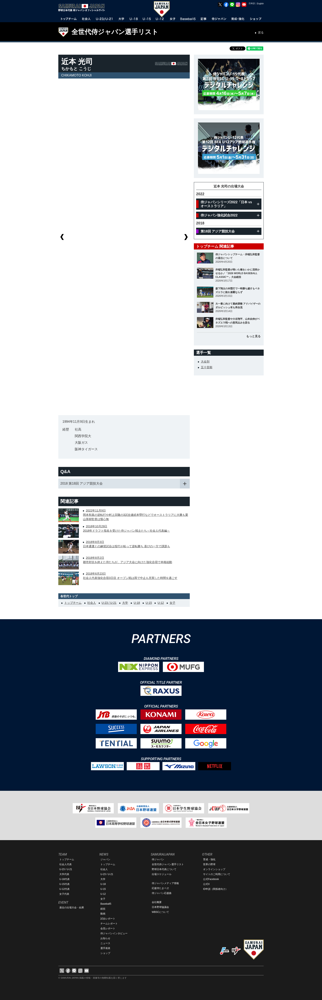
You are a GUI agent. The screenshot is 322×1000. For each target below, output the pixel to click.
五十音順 (206, 367)
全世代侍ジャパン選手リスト (114, 32)
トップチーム (73, 602)
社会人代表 (65, 864)
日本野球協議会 (160, 907)
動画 (102, 913)
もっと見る (253, 336)
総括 (102, 908)
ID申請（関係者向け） (215, 889)
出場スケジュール (161, 874)
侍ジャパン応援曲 (161, 893)
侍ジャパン (158, 859)
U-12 (161, 602)
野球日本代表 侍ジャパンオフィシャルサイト (83, 8)
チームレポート (109, 923)
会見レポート (107, 928)
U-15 (149, 602)
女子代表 (64, 894)
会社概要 (157, 902)
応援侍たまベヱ (160, 888)
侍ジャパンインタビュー (114, 933)
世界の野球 (209, 864)
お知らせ (105, 938)
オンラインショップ (214, 869)
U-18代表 (64, 879)
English (260, 3)
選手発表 (105, 948)
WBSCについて (160, 912)
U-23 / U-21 (109, 602)
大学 (125, 602)
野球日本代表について (164, 869)
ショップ (105, 953)
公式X (206, 884)
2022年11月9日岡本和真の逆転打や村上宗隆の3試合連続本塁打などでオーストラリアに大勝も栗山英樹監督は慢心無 (135, 515)
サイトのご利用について (216, 874)
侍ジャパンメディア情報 (165, 883)
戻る (261, 32)
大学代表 (64, 874)
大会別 (205, 361)
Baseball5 (105, 903)
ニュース (105, 943)
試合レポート (107, 918)
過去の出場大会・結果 (71, 907)
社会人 (91, 602)
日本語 (252, 3)
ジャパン (105, 859)
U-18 (137, 602)
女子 (172, 602)
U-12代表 (64, 889)
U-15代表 (64, 884)
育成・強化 (209, 859)
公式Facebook (211, 879)
